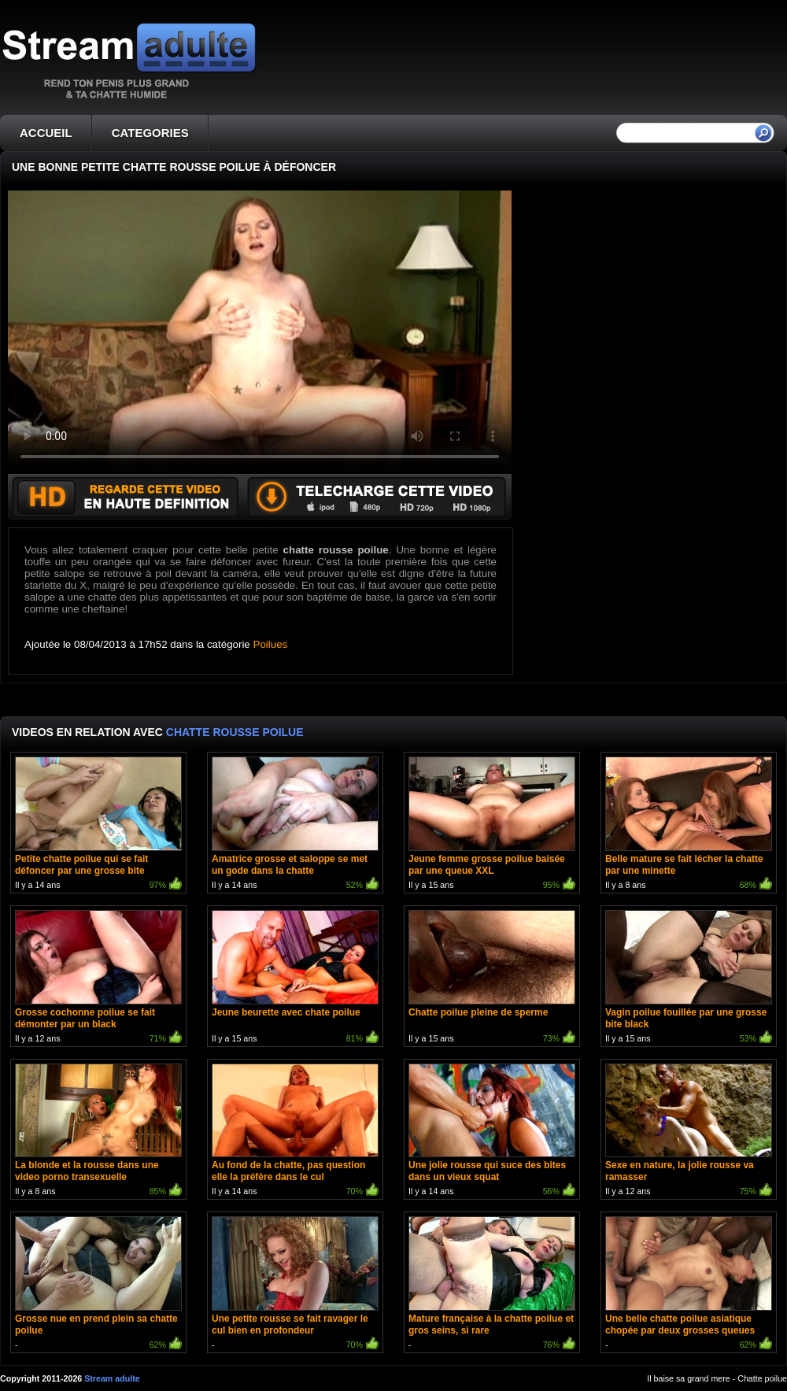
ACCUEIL (46, 132)
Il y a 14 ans (98, 825)
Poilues (270, 644)
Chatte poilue (762, 1378)
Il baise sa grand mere (688, 1378)
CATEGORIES (150, 132)
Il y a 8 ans (688, 825)
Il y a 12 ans (98, 978)
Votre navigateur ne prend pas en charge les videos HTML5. (260, 332)
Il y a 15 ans (491, 825)
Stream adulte (111, 1378)
